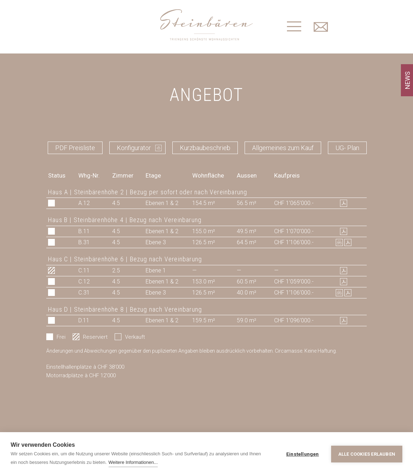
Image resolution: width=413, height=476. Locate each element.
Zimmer (123, 175)
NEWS (407, 80)
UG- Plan (347, 148)
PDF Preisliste (75, 148)
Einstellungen (302, 454)
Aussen (247, 175)
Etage (153, 175)
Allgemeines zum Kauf (283, 148)
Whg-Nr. (89, 175)
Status (57, 175)
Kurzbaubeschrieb (205, 148)
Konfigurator (134, 148)
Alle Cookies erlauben (366, 454)
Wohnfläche (208, 175)
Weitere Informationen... (133, 462)
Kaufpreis (287, 175)
